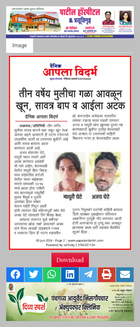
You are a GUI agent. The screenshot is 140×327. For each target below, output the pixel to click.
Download (70, 260)
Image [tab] (19, 45)
